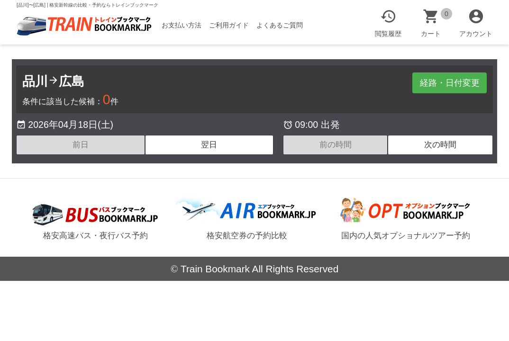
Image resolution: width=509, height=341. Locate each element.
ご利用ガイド (233, 25)
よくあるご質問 (284, 25)
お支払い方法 (186, 25)
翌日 (209, 144)
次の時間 (440, 144)
